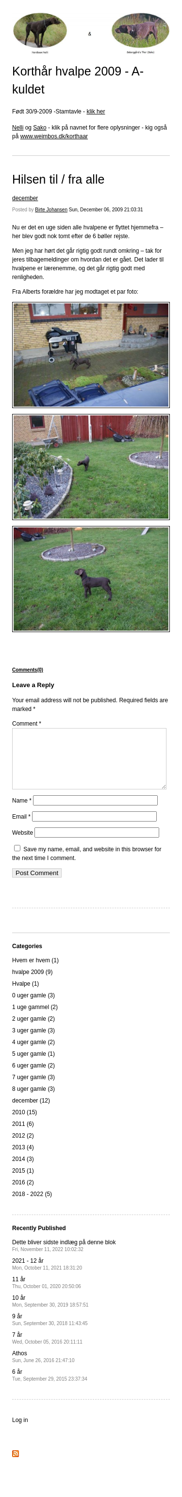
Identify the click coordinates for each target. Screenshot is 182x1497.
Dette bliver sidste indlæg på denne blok (64, 1257)
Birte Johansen (51, 209)
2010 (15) (24, 1124)
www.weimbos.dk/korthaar (54, 136)
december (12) (31, 1112)
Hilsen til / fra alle (58, 179)
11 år (46, 1294)
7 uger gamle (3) (33, 1088)
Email (21, 828)
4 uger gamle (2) (33, 1053)
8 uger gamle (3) (33, 1100)
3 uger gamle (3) (33, 1042)
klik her (95, 111)
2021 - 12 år (47, 1275)
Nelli (17, 127)
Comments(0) (27, 670)
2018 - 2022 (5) (32, 1205)
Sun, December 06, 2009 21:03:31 (106, 209)
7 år (47, 1349)
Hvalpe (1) (25, 995)
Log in (20, 1431)
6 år (49, 1386)
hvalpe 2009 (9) (32, 983)
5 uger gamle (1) (33, 1065)
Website (22, 844)
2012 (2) (23, 1147)
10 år (50, 1312)
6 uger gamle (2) (33, 1077)
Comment (26, 723)
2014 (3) (23, 1170)
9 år (50, 1331)
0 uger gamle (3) (33, 1007)
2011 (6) (23, 1135)
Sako (39, 127)
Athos (43, 1368)
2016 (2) (23, 1194)
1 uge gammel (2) (35, 1018)
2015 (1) (23, 1182)
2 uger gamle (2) (33, 1030)
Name (22, 812)
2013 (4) (23, 1159)
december (25, 198)
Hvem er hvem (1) (35, 972)
